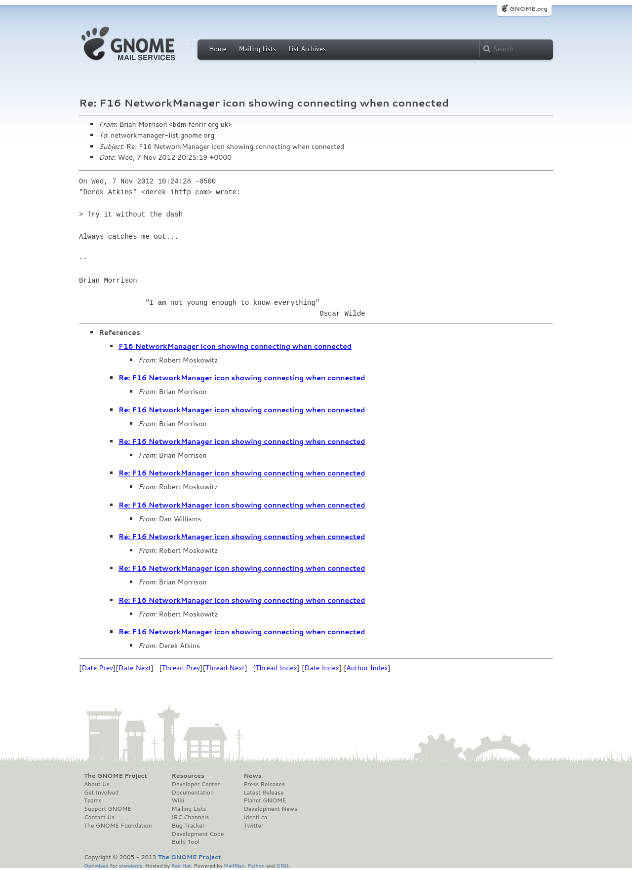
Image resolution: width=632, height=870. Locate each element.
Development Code (198, 834)
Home (218, 48)
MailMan (234, 865)
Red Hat (181, 865)
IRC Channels (190, 817)
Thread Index (277, 668)
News (252, 776)
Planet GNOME (264, 800)
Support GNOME (107, 809)
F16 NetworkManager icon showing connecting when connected (235, 346)
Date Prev (97, 668)
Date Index (321, 668)
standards (130, 865)
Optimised (96, 865)
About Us (97, 784)
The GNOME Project (115, 776)
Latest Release (263, 793)
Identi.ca (255, 817)
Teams (93, 800)
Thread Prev (181, 668)
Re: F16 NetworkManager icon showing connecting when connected (241, 378)
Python (256, 865)
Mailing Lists (257, 48)
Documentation (193, 793)
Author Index (367, 668)
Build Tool (185, 842)
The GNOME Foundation (118, 826)
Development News (270, 809)
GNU (282, 865)
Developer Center (196, 784)
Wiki (178, 800)
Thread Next (225, 668)
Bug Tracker (188, 826)
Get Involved (101, 793)
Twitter (253, 826)
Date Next (134, 668)
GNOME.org (529, 8)
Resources (188, 776)
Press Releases (263, 784)
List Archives (307, 48)
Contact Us (99, 817)
